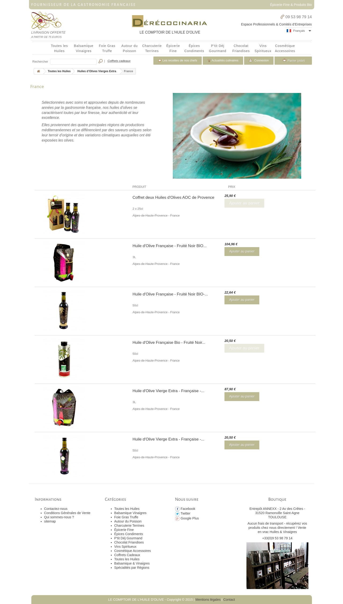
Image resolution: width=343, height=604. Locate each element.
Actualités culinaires (222, 60)
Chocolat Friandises (241, 48)
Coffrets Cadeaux (127, 555)
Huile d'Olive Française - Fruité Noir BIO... (170, 246)
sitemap (50, 521)
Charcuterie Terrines (152, 48)
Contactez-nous (56, 509)
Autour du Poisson (129, 48)
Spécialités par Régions (131, 567)
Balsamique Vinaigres (83, 48)
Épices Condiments (194, 48)
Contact (229, 599)
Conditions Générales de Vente (67, 513)
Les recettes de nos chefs (177, 60)
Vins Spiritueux (263, 48)
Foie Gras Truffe (107, 48)
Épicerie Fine (173, 48)
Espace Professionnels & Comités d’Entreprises (276, 24)
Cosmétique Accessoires (285, 48)
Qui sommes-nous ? (59, 517)
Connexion (261, 60)
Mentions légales (207, 599)
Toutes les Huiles (59, 48)
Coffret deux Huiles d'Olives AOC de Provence (173, 197)
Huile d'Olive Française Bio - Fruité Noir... (169, 342)
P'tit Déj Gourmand (217, 48)
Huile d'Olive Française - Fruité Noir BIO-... (170, 294)
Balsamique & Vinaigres (132, 563)
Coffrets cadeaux (119, 61)
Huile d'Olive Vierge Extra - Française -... (168, 391)
